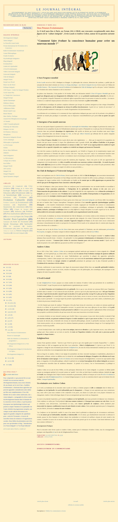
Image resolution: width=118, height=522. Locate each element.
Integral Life (7, 171)
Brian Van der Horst (61, 229)
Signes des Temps (22, 216)
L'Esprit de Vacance (21, 209)
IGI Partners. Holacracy (10, 132)
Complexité (19, 186)
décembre (11, 303)
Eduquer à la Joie (8, 129)
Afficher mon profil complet (14, 429)
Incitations (6, 205)
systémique (59, 218)
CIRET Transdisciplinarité (11, 124)
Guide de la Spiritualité (10, 66)
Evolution (49, 437)
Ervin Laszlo (41, 82)
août (9, 315)
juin (9, 321)
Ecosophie (26, 190)
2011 (7, 300)
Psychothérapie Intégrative (11, 58)
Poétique (29, 211)
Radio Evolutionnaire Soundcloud (13, 50)
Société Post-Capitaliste (15, 219)
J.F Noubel (6, 121)
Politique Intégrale (9, 87)
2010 (7, 365)
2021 (7, 270)
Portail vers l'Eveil (9, 82)
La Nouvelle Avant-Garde (11, 43)
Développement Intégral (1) (15, 354)
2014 (7, 291)
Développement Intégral (10, 38)
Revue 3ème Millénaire (10, 150)
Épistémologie (26, 195)
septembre (11, 312)
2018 (7, 279)
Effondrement (20, 193)
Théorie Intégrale (22, 231)
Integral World (7, 166)
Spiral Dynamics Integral (11, 176)
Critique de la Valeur (9, 161)
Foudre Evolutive (8, 56)
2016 (7, 285)
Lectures (6, 211)
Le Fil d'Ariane (8, 145)
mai (9, 324)
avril (9, 327)
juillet (10, 318)
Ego (31, 193)
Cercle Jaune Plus (8, 92)
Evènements (7, 197)
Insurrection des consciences (14, 207)
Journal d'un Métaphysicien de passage (15, 119)
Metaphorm (6, 134)
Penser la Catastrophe (13, 335)
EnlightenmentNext (56, 377)
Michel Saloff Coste (9, 111)
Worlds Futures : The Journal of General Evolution (53, 87)
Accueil (75, 501)
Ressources (28, 214)
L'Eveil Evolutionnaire (10, 69)
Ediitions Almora (8, 103)
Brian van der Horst (9, 85)
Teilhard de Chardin (8, 230)
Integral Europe (8, 98)
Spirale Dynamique (9, 100)
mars (9, 330)
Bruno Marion (7, 113)
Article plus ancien (109, 501)
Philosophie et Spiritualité (11, 142)
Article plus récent (42, 501)
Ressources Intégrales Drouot (12, 137)
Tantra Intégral (7, 40)
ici (85, 229)
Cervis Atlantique (8, 140)
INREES (6, 153)
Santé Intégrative (8, 155)
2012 (7, 297)
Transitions (6, 233)
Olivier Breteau (12, 374)
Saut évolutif (10, 216)
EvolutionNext (7, 64)
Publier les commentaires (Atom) (56, 511)
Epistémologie (11, 195)
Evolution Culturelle (14, 200)
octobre (10, 309)
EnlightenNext (73, 347)
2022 (7, 267)
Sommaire (6, 222)
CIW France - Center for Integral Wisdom (16, 90)
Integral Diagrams (8, 174)
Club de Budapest (8, 77)
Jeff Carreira (7, 168)
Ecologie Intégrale (10, 190)
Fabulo (5, 148)
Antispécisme (7, 186)
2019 (7, 276)
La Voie (68, 134)
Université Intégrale (9, 74)
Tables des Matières (22, 228)
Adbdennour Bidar (9, 108)
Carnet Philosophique (9, 53)
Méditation (18, 211)
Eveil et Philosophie (9, 106)
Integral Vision (7, 79)
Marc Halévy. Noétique (10, 116)
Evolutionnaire (23, 202)
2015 (7, 288)
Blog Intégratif (7, 61)
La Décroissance (8, 158)
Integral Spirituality (48, 379)
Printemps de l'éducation (10, 127)
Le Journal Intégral (58, 9)
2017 (7, 282)
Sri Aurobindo (14, 226)
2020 (7, 273)
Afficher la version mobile (76, 505)
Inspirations (22, 205)
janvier (10, 361)
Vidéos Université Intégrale (11, 71)
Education (7, 193)
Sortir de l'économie (20, 222)
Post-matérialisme (13, 214)
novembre (11, 306)
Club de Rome (60, 175)
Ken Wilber (95, 232)
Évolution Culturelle (9, 202)
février (10, 358)
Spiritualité (28, 224)
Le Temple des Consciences (11, 95)
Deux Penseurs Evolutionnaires (16, 332)
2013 (7, 294)
